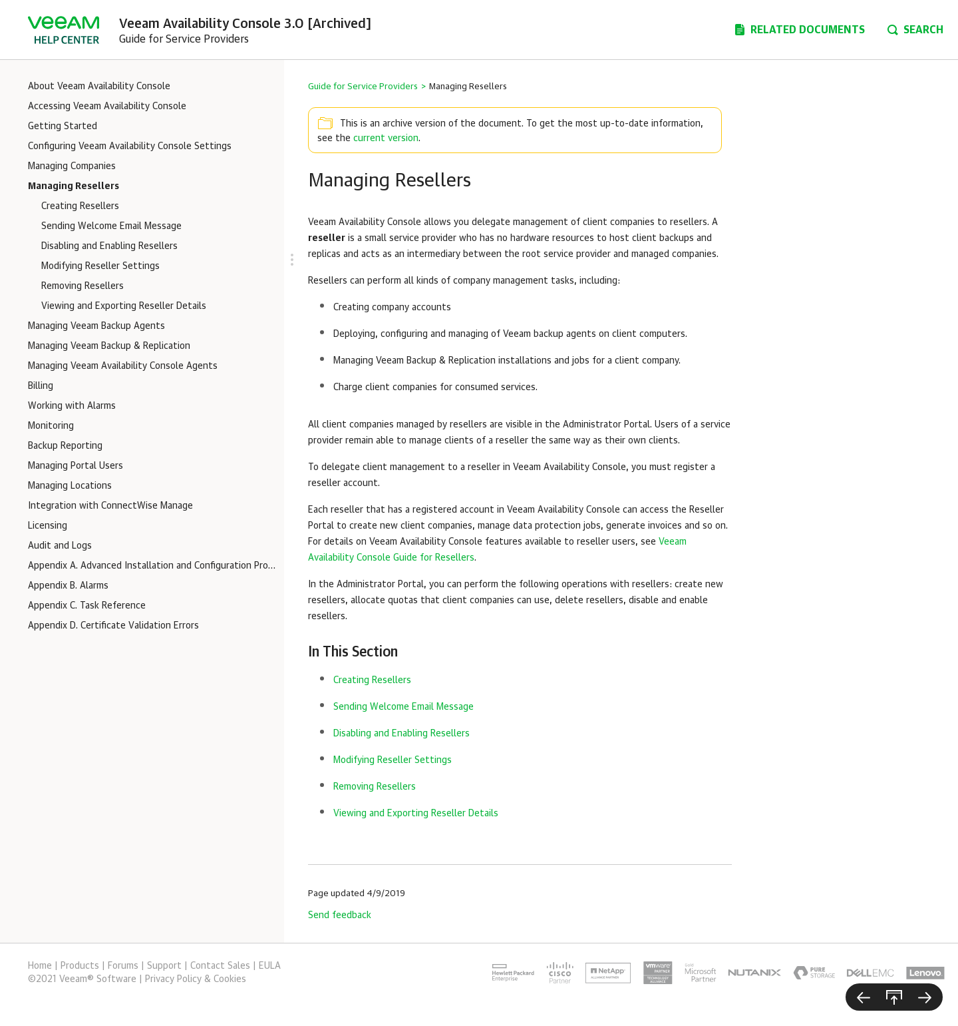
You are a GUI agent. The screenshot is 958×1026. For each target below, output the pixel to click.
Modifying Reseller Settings (100, 266)
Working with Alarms (72, 406)
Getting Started (62, 126)
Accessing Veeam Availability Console (107, 106)
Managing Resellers (73, 186)
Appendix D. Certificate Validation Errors (113, 626)
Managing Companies (72, 166)
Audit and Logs (60, 546)
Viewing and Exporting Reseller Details (123, 306)
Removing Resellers (82, 286)
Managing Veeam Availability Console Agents (123, 366)
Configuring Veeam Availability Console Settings (130, 146)
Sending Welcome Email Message (111, 226)
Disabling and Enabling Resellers (109, 246)
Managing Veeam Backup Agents (96, 326)
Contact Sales (220, 966)
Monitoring (51, 426)
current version (385, 138)
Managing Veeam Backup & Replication (109, 346)
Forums (123, 966)
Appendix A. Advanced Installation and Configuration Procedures (152, 566)
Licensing (47, 526)
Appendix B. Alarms (68, 586)
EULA (270, 966)
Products (80, 966)
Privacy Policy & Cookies (195, 979)
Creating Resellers (80, 206)
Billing (40, 386)
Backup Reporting (65, 446)
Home (40, 966)
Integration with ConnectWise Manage (110, 506)
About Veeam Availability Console (99, 86)
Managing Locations (70, 486)
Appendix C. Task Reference (87, 606)
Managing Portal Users (75, 466)
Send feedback (339, 915)
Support (164, 966)
